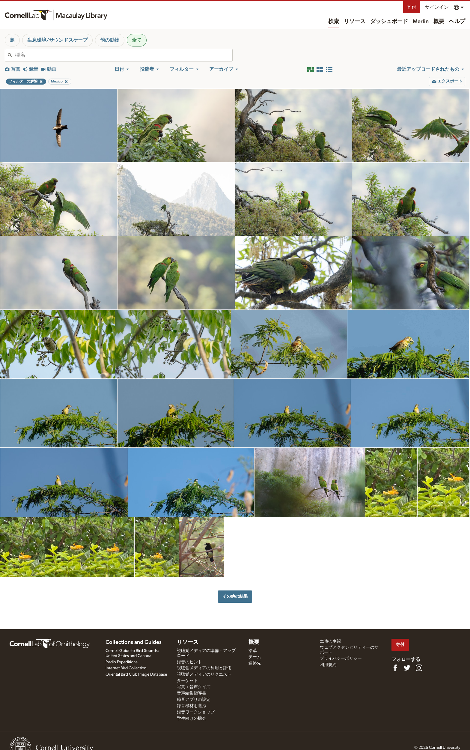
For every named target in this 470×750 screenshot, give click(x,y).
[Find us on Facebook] (395, 667)
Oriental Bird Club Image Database (136, 674)
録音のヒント (189, 662)
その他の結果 (235, 596)
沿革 (252, 651)
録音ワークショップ (196, 712)
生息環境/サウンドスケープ (57, 40)
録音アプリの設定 (193, 700)
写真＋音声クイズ (193, 687)
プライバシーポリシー (341, 658)
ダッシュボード (389, 21)
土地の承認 (330, 641)
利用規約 (328, 665)
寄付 (411, 7)
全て (136, 40)
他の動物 (109, 40)
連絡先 (254, 663)
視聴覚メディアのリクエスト (204, 674)
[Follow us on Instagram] (419, 667)
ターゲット (187, 681)
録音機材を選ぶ (191, 706)
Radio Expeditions (122, 662)
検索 (333, 21)
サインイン (437, 7)
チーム (254, 657)
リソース (354, 21)
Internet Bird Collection (126, 668)
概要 (438, 21)
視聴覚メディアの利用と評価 (204, 668)
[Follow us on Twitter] (407, 667)
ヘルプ (457, 21)
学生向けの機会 (191, 718)
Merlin (421, 21)
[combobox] (123, 55)
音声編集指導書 (191, 693)
